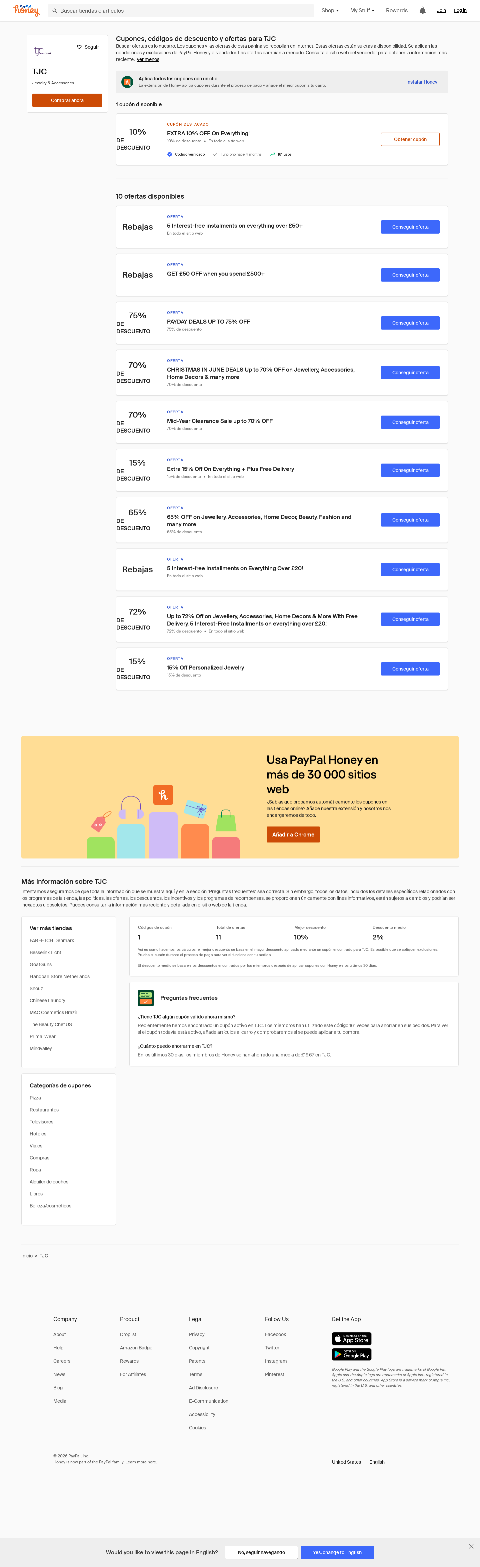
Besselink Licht (45, 952)
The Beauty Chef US (51, 1024)
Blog (58, 1388)
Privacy (197, 1334)
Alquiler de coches (49, 1182)
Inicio (27, 1256)
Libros (36, 1194)
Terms (195, 1374)
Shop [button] (331, 10)
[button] (358, 1462)
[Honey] (26, 11)
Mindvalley (41, 1048)
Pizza (35, 1098)
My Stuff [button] (362, 10)
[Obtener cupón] (410, 139)
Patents (197, 1361)
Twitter (272, 1348)
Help (58, 1348)
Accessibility (202, 1414)
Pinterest (274, 1374)
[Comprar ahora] (67, 100)
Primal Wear (43, 1036)
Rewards (397, 10)
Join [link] (441, 10)
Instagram (276, 1361)
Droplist (128, 1334)
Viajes (36, 1146)
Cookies (197, 1428)
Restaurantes (44, 1110)
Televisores (41, 1122)
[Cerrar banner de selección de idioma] (471, 1546)
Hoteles (38, 1134)
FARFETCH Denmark (52, 940)
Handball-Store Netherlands (60, 976)
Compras (39, 1158)
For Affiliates (133, 1374)
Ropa (35, 1170)
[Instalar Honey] (421, 82)
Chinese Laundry (47, 1000)
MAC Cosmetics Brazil (53, 1012)
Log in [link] (460, 10)
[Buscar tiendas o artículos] (181, 10)
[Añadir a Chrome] (293, 834)
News (59, 1374)
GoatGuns (41, 964)
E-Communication (208, 1401)
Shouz (36, 988)
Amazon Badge (136, 1348)
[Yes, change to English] (337, 1552)
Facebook (275, 1334)
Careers (61, 1361)
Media (59, 1401)
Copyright (199, 1348)
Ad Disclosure (203, 1388)
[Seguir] (87, 47)
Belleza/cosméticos (50, 1206)
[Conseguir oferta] (410, 227)
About (59, 1334)
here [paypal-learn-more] (152, 1462)
